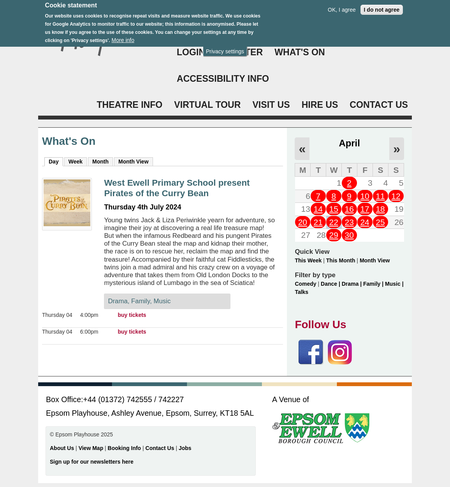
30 (349, 234)
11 (380, 196)
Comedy (305, 284)
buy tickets (132, 315)
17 (364, 208)
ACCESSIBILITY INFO (223, 79)
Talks (301, 292)
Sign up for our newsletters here (92, 462)
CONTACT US (379, 105)
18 (380, 208)
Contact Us (161, 448)
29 (333, 234)
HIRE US (320, 105)
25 (380, 222)
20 (302, 222)
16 (349, 208)
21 (318, 222)
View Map (92, 448)
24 (364, 222)
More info (123, 36)
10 (364, 196)
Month (100, 161)
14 (318, 208)
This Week (308, 260)
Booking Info (124, 448)
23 (349, 222)
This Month (340, 260)
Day (56, 161)
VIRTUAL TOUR (207, 105)
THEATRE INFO (129, 105)
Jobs (185, 448)
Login (191, 52)
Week (76, 161)
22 (333, 222)
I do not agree (382, 5)
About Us (62, 448)
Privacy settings (225, 47)
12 (395, 196)
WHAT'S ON (299, 52)
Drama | (352, 284)
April (349, 143)
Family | (374, 284)
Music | (394, 284)
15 (333, 208)
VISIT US (271, 105)
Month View (133, 161)
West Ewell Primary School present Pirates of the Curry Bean (177, 188)
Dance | (331, 284)
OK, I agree (342, 5)
